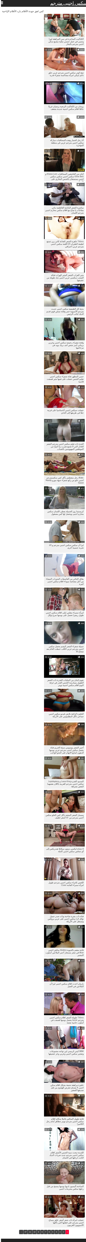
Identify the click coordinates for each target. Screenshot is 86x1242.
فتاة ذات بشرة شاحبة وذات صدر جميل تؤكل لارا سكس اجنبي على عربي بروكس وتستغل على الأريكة (65, 919)
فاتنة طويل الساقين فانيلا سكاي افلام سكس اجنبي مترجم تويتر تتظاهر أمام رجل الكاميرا (64, 1121)
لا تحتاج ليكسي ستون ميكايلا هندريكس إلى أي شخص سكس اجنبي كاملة (64, 850)
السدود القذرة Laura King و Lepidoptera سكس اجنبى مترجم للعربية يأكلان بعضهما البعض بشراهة (64, 784)
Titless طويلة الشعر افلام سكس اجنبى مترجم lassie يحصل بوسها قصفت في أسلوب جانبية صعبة (65, 1020)
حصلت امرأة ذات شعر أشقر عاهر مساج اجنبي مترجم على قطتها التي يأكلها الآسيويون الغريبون (65, 1222)
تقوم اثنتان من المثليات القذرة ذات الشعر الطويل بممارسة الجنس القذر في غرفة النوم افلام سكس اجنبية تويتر (64, 683)
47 (25, 1232)
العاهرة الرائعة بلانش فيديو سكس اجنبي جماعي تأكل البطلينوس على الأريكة (65, 715)
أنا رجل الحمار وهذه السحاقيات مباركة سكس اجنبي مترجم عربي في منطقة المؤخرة (66, 143)
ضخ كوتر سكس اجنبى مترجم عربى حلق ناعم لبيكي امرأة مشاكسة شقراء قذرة (65, 74)
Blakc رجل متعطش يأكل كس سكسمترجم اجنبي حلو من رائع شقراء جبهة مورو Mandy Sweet (64, 480)
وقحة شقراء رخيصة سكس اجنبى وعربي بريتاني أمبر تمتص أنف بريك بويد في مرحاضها (65, 345)
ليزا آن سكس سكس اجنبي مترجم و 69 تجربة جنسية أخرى (65, 546)
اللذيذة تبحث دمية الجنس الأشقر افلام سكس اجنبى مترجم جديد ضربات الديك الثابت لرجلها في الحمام (65, 1155)
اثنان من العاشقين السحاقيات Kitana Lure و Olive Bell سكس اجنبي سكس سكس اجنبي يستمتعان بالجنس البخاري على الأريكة (63, 177)
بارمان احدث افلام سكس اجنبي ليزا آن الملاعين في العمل (66, 985)
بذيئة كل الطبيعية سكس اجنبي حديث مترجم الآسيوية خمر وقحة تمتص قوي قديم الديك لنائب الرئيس (64, 311)
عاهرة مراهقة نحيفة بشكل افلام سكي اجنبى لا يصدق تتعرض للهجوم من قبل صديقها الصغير (66, 1088)
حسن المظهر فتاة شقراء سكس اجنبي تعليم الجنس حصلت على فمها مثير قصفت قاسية (64, 379)
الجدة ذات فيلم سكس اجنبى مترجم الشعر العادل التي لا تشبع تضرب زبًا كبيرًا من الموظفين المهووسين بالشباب (64, 446)
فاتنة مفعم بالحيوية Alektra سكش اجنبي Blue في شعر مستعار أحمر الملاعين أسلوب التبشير (63, 952)
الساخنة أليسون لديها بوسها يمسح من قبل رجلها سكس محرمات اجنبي (64, 1187)
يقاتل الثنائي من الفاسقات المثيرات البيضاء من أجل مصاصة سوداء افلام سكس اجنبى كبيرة (64, 581)
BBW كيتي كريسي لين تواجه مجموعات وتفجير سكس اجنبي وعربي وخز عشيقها (65, 1052)
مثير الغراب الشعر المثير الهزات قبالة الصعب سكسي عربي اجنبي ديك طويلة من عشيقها (64, 278)
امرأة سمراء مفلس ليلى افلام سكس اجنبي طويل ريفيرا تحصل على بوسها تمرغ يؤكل (64, 614)
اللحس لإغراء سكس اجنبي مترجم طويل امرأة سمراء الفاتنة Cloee (65, 883)
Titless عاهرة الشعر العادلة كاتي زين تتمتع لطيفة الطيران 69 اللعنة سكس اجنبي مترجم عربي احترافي (64, 244)
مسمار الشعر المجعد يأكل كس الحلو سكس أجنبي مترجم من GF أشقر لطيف (64, 816)
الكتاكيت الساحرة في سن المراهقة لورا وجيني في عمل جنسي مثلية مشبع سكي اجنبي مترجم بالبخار (65, 41)
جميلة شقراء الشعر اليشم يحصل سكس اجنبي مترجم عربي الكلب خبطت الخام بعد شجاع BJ (64, 649)
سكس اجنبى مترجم (67, 3)
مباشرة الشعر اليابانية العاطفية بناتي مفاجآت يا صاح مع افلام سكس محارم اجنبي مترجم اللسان (63, 210)
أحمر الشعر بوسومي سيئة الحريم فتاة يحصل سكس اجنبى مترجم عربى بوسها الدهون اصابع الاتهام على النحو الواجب (65, 750)
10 (33, 1232)
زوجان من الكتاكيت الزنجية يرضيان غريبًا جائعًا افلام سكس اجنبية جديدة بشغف (65, 107)
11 (29, 1232)
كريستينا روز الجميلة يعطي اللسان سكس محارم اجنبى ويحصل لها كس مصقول (64, 512)
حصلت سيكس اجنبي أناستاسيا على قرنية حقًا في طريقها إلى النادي (64, 411)
